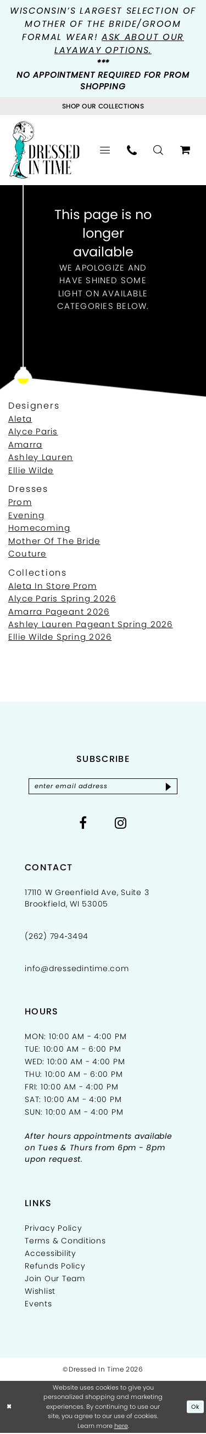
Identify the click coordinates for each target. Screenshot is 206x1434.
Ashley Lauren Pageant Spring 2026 (90, 624)
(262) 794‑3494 (56, 936)
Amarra (25, 444)
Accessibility (50, 1253)
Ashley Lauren (40, 457)
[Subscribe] (171, 786)
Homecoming (39, 528)
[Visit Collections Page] (103, 106)
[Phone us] (132, 150)
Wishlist (40, 1291)
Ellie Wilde (31, 470)
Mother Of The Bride (54, 541)
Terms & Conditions (65, 1241)
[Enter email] (103, 786)
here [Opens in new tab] (121, 1426)
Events (38, 1304)
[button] (105, 150)
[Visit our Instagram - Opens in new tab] (121, 823)
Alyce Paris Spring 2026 (62, 598)
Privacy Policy (53, 1228)
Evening (26, 515)
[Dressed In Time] (44, 149)
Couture (27, 553)
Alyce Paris (33, 431)
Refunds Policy (55, 1266)
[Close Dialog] (9, 1408)
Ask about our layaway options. (119, 43)
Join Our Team (55, 1279)
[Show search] (158, 150)
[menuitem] (105, 150)
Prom (20, 502)
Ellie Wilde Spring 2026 (60, 637)
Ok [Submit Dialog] (195, 1407)
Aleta (20, 419)
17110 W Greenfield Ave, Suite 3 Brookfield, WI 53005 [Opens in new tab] (87, 898)
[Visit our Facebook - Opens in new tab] (83, 823)
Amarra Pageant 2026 (58, 611)
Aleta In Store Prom (52, 586)
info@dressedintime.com (77, 968)
